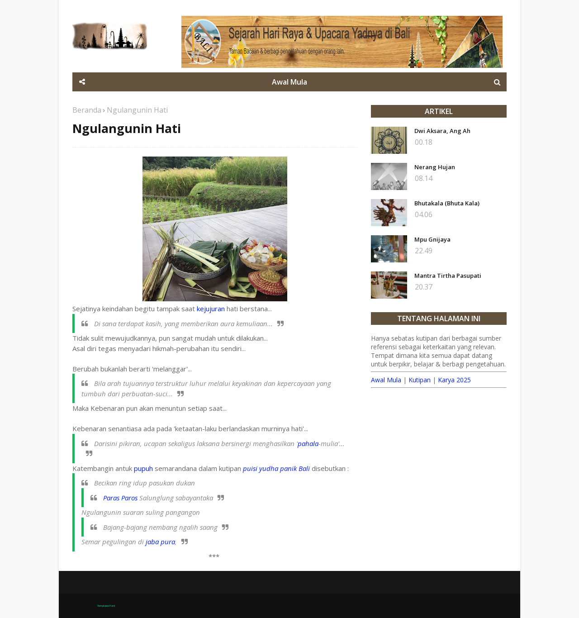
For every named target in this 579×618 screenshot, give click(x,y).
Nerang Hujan (434, 167)
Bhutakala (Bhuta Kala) (446, 203)
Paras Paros (120, 497)
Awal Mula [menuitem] (289, 82)
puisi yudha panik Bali (276, 468)
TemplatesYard (106, 606)
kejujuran (211, 308)
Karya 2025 (454, 380)
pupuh (143, 468)
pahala (308, 443)
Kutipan (419, 380)
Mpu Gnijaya (432, 239)
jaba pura (160, 541)
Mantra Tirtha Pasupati (447, 275)
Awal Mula (386, 380)
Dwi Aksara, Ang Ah (442, 131)
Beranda (86, 110)
